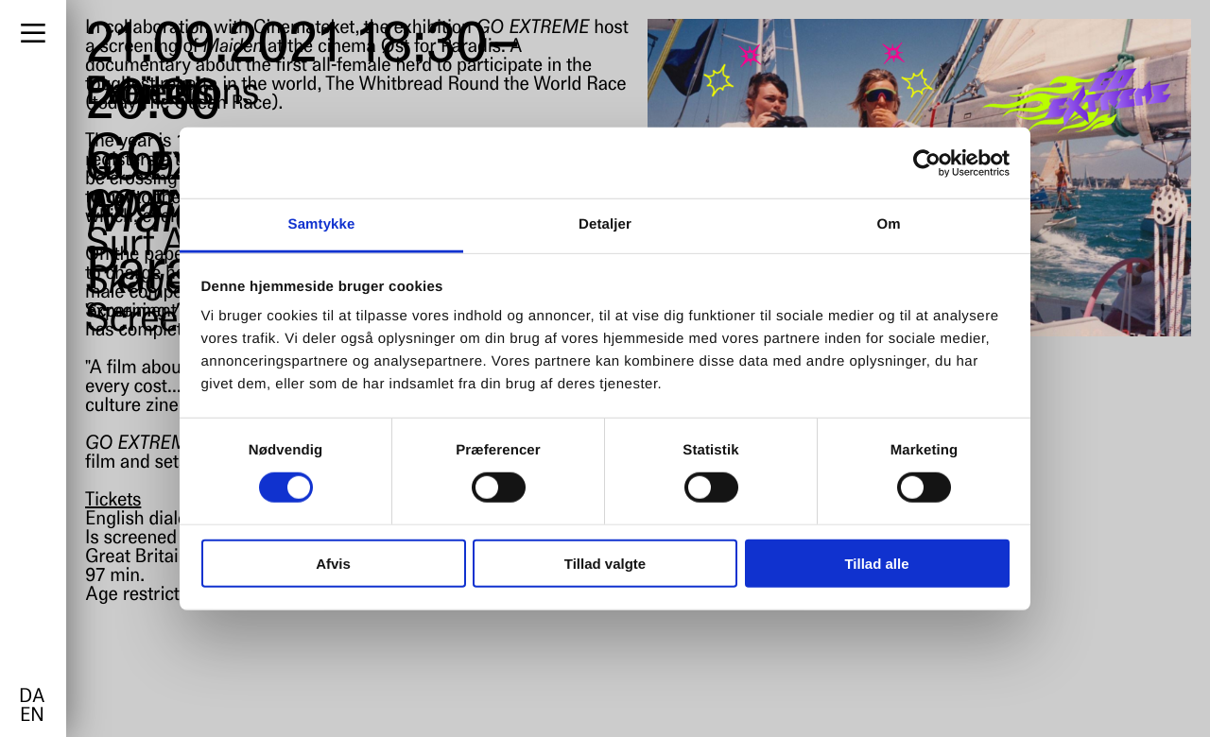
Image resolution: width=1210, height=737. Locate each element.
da (31, 697)
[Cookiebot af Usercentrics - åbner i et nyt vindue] (927, 162)
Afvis (333, 564)
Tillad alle (876, 564)
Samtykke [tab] (321, 224)
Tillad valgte (605, 564)
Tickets (113, 500)
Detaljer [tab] (605, 224)
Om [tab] (888, 224)
